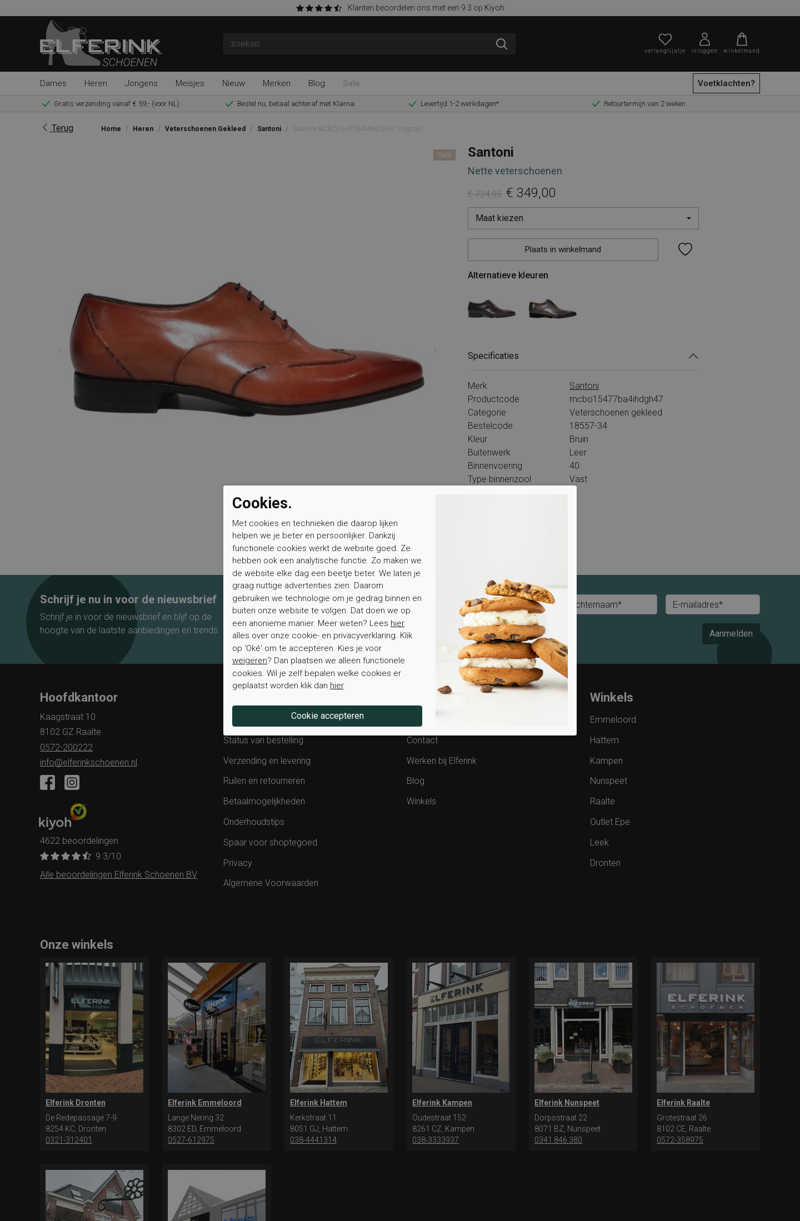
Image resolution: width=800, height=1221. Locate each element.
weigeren (249, 660)
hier (397, 623)
